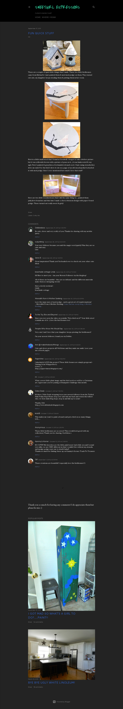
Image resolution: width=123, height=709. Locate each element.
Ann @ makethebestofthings (47, 345)
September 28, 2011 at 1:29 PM (52, 258)
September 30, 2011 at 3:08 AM (74, 329)
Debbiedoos (40, 228)
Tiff (36, 460)
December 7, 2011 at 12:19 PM (47, 460)
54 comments (38, 622)
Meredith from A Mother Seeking (48, 298)
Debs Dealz (39, 391)
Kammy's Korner (42, 441)
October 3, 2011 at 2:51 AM (46, 377)
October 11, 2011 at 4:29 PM (55, 427)
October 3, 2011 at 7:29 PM (54, 391)
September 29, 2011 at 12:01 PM (73, 298)
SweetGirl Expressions (57, 7)
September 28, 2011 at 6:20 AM (55, 242)
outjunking (39, 242)
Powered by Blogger (61, 701)
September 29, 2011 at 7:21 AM (66, 272)
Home (38, 17)
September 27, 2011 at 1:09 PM (56, 228)
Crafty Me (36, 215)
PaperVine (39, 359)
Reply (37, 237)
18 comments (38, 687)
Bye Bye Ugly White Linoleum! (51, 682)
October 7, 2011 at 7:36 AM (50, 413)
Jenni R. (38, 258)
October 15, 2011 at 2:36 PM (59, 441)
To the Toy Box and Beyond (46, 315)
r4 (36, 377)
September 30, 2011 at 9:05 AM (70, 345)
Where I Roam (49, 17)
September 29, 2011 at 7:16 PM (68, 315)
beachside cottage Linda (45, 272)
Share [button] (30, 212)
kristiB (37, 413)
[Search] (93, 6)
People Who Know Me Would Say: (49, 329)
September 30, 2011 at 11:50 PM (54, 359)
